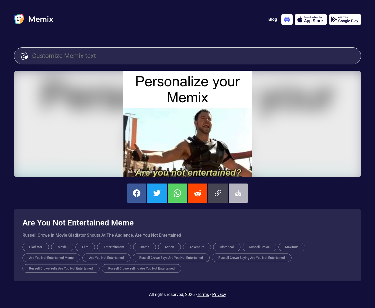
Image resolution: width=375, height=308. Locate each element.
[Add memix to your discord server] (287, 19)
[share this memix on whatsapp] (177, 193)
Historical (227, 247)
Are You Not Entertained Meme (51, 258)
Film (85, 247)
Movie (62, 247)
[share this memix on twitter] (157, 193)
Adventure (197, 247)
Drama (144, 247)
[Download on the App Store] (311, 19)
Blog (273, 19)
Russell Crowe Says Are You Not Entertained (171, 258)
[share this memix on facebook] (136, 193)
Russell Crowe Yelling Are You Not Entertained (141, 268)
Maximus (291, 247)
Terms (203, 294)
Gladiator (35, 247)
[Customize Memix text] (193, 56)
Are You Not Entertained (106, 258)
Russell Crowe (259, 247)
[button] (218, 193)
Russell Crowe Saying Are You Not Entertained (252, 258)
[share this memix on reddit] (197, 193)
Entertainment (114, 247)
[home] (33, 19)
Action (169, 247)
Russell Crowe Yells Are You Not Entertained (61, 268)
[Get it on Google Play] (345, 19)
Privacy (219, 294)
